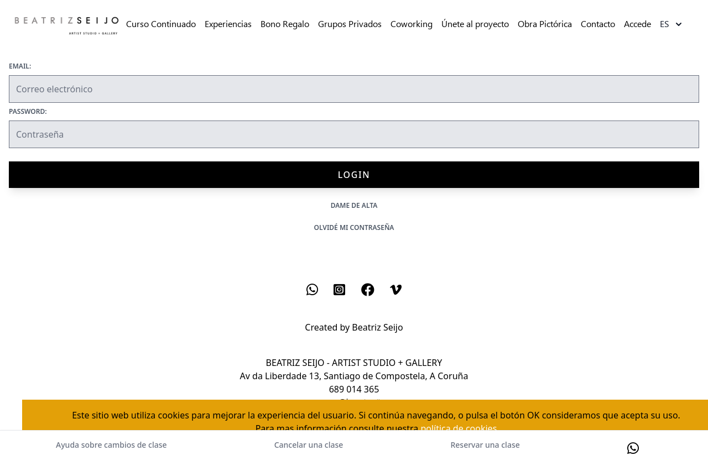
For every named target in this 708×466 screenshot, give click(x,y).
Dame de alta (354, 205)
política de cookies (458, 428)
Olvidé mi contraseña (354, 227)
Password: (28, 111)
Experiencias (228, 24)
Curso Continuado (161, 24)
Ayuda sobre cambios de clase (111, 444)
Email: (20, 66)
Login (354, 175)
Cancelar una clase (308, 444)
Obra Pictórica (545, 24)
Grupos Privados (350, 24)
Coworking (412, 24)
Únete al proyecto (475, 24)
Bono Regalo (285, 24)
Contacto (598, 24)
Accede (637, 24)
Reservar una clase (484, 444)
